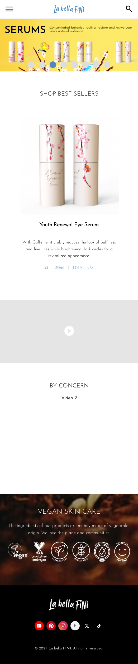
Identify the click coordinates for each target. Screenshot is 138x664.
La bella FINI (69, 9)
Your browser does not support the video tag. (69, 440)
